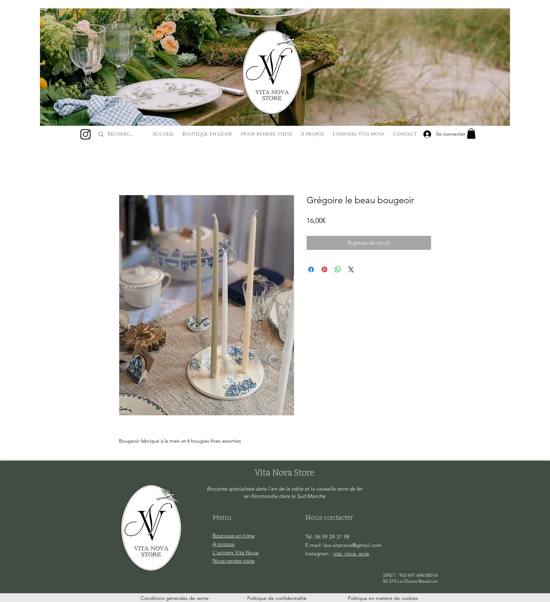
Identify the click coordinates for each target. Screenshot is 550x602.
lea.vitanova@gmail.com (352, 545)
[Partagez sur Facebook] (311, 269)
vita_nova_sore (351, 553)
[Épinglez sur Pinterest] (324, 269)
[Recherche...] (122, 134)
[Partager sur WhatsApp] (338, 269)
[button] (471, 133)
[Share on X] (351, 269)
